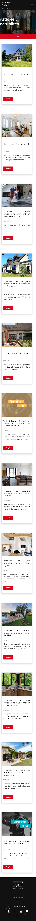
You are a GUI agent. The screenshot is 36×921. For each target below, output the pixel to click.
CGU (18, 901)
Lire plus (8, 98)
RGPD (18, 899)
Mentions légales (18, 897)
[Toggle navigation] (31, 5)
